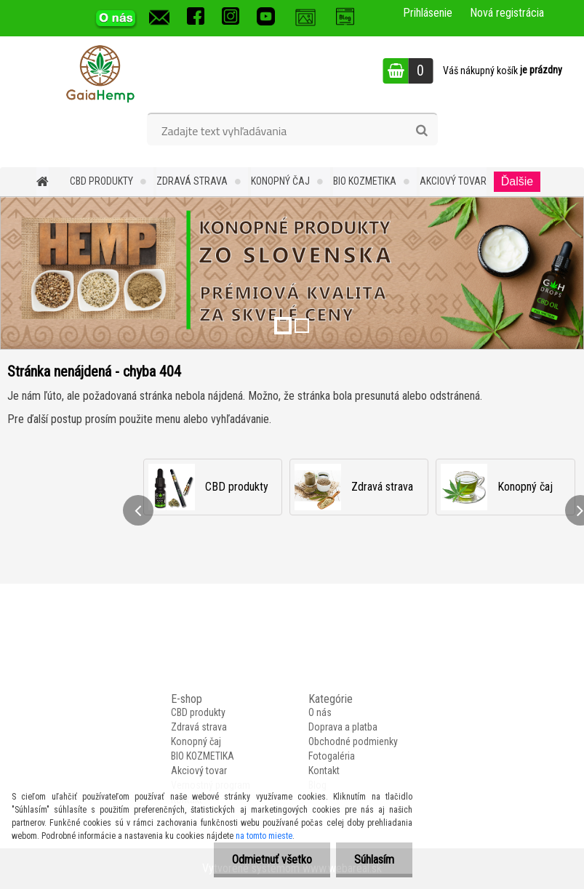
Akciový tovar (453, 181)
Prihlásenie (427, 13)
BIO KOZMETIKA (364, 181)
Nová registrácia (507, 13)
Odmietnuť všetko (272, 859)
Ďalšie (517, 181)
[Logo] (100, 72)
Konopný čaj (280, 181)
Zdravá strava (192, 181)
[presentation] (138, 510)
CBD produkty (101, 181)
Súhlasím (374, 859)
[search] (421, 131)
